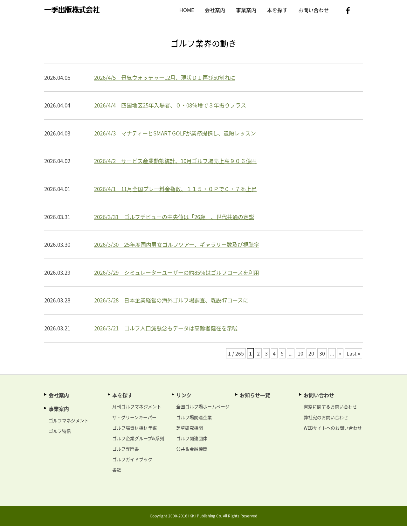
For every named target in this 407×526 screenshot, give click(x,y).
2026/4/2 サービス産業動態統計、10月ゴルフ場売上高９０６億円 (175, 161)
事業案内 (246, 10)
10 (300, 353)
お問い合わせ (313, 10)
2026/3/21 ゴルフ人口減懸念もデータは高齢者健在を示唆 (166, 328)
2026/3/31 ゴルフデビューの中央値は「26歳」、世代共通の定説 (174, 217)
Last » (353, 353)
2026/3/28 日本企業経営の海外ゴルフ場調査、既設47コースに (171, 300)
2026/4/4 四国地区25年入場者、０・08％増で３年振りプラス (170, 105)
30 (322, 353)
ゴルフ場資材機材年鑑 (134, 428)
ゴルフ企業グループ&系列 (138, 438)
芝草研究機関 (189, 428)
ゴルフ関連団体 (191, 438)
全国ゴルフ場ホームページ (203, 406)
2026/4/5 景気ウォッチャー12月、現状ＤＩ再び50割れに (164, 77)
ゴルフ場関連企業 (194, 417)
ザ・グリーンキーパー (134, 417)
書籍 (116, 470)
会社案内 (215, 10)
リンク (183, 395)
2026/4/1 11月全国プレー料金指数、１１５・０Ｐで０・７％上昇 (175, 189)
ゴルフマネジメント (69, 420)
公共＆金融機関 (191, 449)
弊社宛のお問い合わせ (326, 417)
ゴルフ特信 (60, 431)
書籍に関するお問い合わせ (330, 406)
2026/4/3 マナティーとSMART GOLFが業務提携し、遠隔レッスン (175, 133)
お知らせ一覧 (255, 395)
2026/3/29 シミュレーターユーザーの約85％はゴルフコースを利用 (176, 272)
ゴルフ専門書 (125, 449)
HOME (186, 10)
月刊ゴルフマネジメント (136, 406)
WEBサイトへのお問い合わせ (333, 428)
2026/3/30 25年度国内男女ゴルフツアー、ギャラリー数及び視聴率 (176, 244)
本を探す (277, 10)
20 (311, 353)
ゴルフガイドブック (132, 459)
